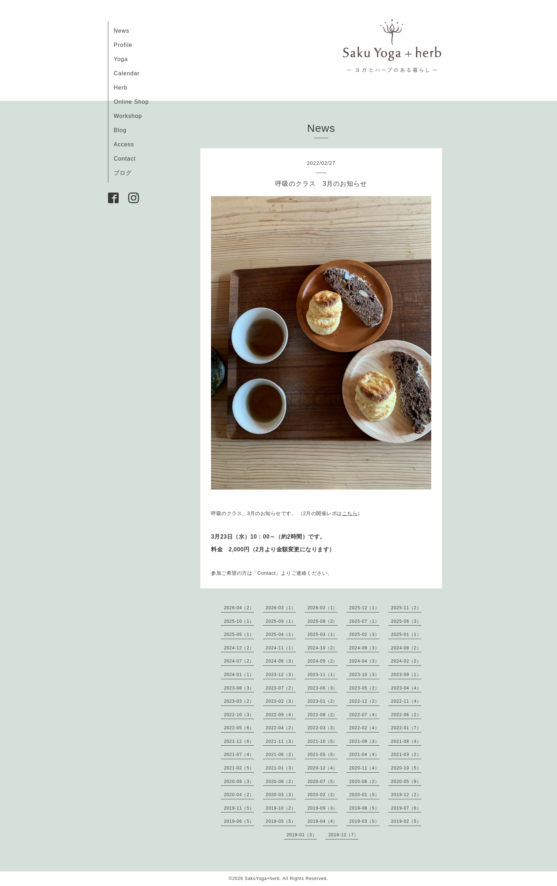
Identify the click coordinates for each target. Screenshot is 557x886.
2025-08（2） (323, 621)
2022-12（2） (364, 701)
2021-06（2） (281, 754)
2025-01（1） (406, 634)
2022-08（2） (323, 714)
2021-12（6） (239, 741)
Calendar (127, 73)
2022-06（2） (406, 714)
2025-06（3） (406, 621)
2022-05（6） (239, 727)
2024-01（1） (239, 674)
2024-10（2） (323, 647)
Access (124, 144)
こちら (350, 513)
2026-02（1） (323, 607)
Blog (120, 130)
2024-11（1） (281, 647)
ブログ (123, 173)
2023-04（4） (406, 688)
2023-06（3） (323, 688)
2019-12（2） (406, 794)
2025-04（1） (281, 634)
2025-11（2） (406, 607)
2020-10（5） (406, 768)
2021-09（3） (364, 741)
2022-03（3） (323, 727)
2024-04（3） (364, 661)
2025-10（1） (239, 621)
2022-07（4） (364, 714)
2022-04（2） (281, 727)
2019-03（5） (364, 821)
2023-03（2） (239, 701)
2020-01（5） (364, 794)
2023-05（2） (364, 688)
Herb (121, 88)
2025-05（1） (239, 634)
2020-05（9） (406, 781)
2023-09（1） (406, 674)
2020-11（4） (364, 768)
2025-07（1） (364, 621)
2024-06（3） (281, 661)
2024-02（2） (406, 661)
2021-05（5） (323, 754)
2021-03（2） (406, 754)
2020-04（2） (239, 794)
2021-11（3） (281, 741)
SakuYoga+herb (262, 878)
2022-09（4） (281, 714)
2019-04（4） (323, 821)
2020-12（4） (323, 768)
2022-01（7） (406, 727)
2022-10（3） (239, 714)
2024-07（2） (239, 661)
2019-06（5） (239, 821)
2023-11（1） (323, 674)
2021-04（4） (364, 754)
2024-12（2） (239, 647)
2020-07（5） (323, 781)
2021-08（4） (406, 741)
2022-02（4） (364, 727)
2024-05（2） (323, 661)
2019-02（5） (406, 821)
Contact (125, 159)
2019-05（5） (281, 821)
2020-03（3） (281, 794)
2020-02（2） (323, 794)
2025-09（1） (281, 621)
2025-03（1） (323, 634)
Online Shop (131, 102)
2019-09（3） (323, 808)
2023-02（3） (281, 701)
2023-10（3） (364, 674)
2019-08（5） (364, 808)
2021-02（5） (239, 768)
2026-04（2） (239, 607)
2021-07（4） (239, 754)
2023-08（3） (239, 688)
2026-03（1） (281, 607)
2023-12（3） (281, 674)
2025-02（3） (364, 634)
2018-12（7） (343, 834)
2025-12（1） (364, 607)
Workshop (128, 116)
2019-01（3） (302, 834)
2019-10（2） (281, 808)
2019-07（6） (406, 808)
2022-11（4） (406, 701)
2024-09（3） (364, 647)
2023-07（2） (281, 688)
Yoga (121, 59)
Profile (123, 45)
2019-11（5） (239, 808)
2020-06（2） (364, 781)
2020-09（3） (239, 781)
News (121, 31)
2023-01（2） (323, 701)
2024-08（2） (406, 647)
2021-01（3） (281, 768)
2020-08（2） (281, 781)
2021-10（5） (323, 741)
